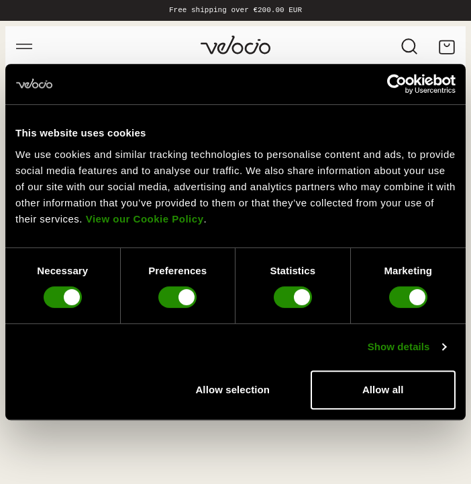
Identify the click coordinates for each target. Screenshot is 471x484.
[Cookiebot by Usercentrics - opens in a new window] (397, 84)
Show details (399, 346)
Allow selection (232, 389)
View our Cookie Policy (145, 219)
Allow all (383, 389)
